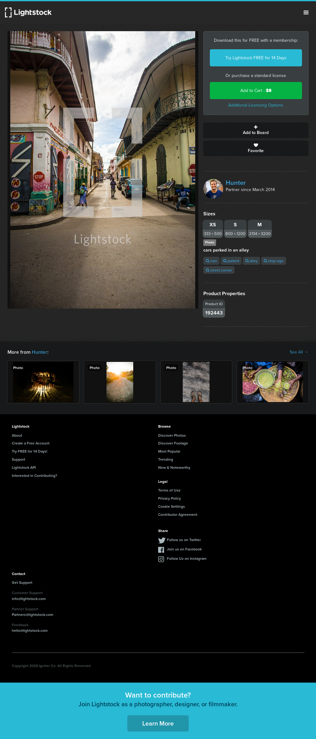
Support (18, 459)
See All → (299, 352)
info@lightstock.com (29, 598)
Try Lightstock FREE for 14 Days (255, 58)
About (17, 435)
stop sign (274, 260)
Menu (306, 12)
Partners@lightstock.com (32, 614)
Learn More (158, 723)
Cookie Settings (171, 506)
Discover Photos (172, 435)
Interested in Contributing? (34, 475)
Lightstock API (24, 467)
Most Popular (169, 451)
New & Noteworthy (174, 467)
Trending (165, 459)
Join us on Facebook (184, 549)
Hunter (236, 182)
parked (231, 260)
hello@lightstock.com (30, 630)
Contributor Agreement (177, 514)
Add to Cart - (255, 90)
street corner (219, 270)
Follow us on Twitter (184, 539)
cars (211, 260)
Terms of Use (169, 490)
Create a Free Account (31, 443)
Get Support (22, 582)
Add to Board (256, 130)
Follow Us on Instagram (186, 558)
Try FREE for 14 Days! (29, 451)
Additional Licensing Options (255, 105)
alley (251, 260)
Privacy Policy (169, 498)
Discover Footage (173, 443)
